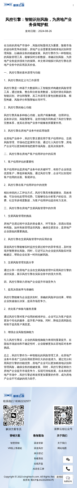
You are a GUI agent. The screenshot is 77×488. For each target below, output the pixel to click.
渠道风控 (9, 247)
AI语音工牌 (38, 468)
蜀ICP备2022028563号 (42, 479)
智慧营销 (14, 442)
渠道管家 (38, 442)
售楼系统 (38, 458)
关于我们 (62, 442)
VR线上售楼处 (15, 448)
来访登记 (38, 453)
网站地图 (62, 448)
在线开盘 (38, 463)
